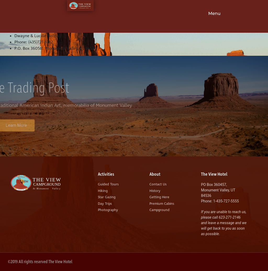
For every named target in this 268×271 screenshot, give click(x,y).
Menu (214, 13)
